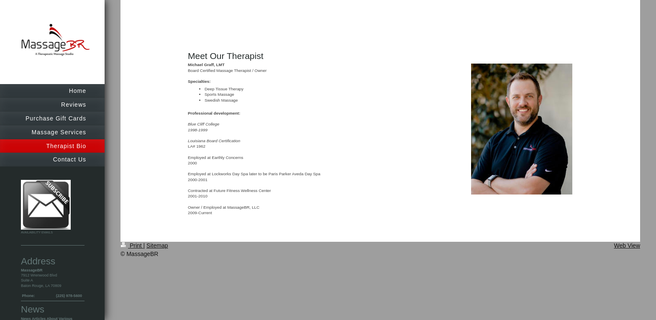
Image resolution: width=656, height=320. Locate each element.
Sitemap (157, 245)
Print (132, 245)
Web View (627, 245)
